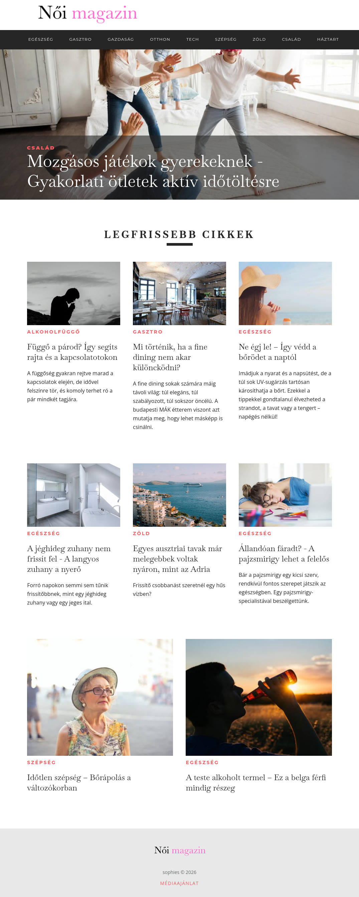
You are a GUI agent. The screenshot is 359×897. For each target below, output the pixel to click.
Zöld (141, 533)
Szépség (41, 762)
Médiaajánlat (179, 883)
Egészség (255, 332)
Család (41, 148)
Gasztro (148, 332)
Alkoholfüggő (53, 332)
